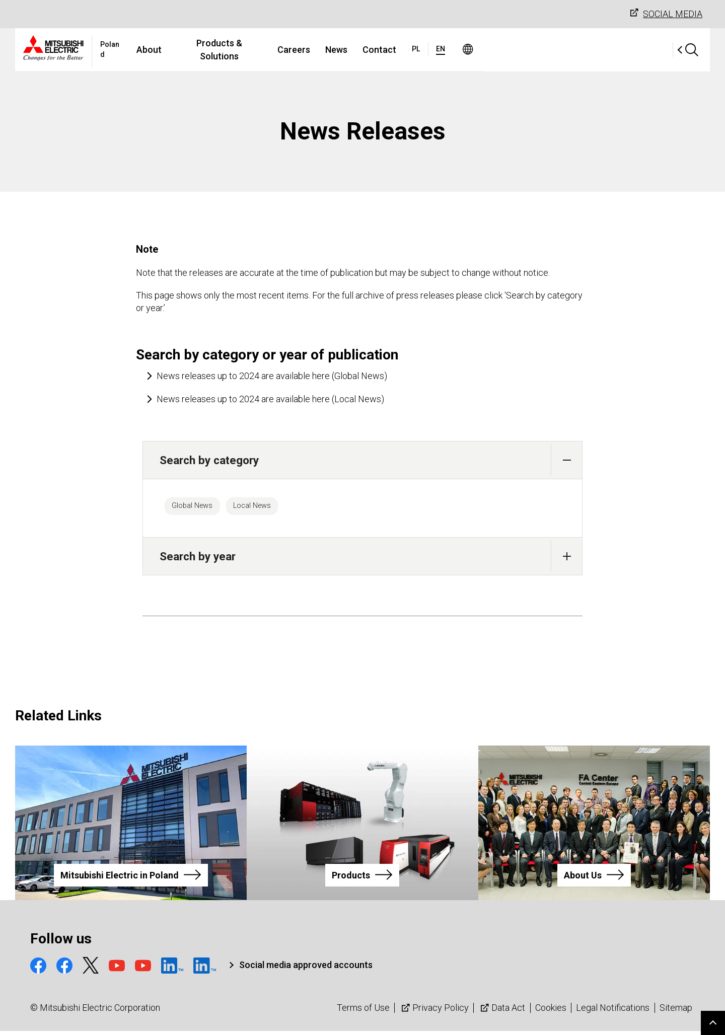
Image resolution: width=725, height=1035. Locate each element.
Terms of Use (363, 1012)
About (240, 49)
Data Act (501, 1012)
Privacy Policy (434, 1012)
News (429, 49)
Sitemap (676, 1012)
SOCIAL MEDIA (665, 13)
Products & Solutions (311, 49)
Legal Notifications (612, 1012)
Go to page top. (713, 1023)
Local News (274, 508)
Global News (199, 508)
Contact (472, 49)
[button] (566, 460)
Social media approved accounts (306, 969)
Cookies (550, 1012)
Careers (386, 49)
